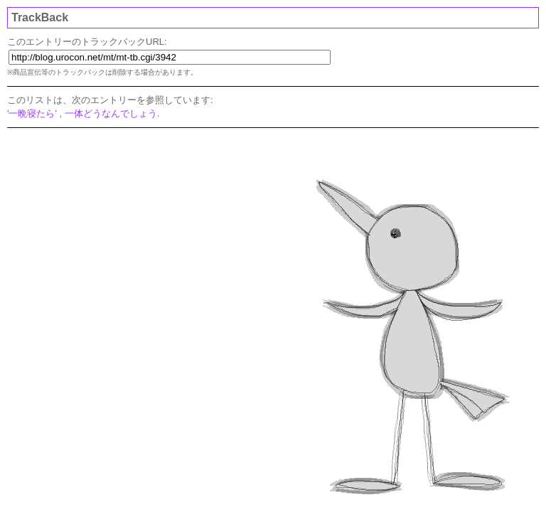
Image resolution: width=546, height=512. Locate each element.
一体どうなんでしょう (111, 113)
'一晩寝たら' (32, 113)
